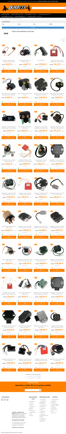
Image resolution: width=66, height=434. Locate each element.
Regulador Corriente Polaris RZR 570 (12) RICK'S (57, 360)
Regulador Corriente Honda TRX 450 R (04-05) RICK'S (9, 326)
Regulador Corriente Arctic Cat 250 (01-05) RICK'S (9, 360)
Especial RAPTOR (30, 408)
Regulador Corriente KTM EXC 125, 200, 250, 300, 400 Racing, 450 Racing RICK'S (41, 228)
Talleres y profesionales (53, 407)
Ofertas (30, 404)
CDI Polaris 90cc (41, 60)
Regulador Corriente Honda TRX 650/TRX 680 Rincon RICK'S (57, 227)
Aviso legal (42, 399)
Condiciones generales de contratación (42, 402)
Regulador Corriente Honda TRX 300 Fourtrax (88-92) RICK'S (57, 260)
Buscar (33, 27)
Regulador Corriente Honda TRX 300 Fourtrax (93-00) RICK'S (9, 194)
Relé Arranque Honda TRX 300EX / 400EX (25, 61)
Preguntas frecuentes (53, 401)
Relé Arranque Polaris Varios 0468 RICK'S (25, 293)
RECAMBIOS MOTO (7, 16)
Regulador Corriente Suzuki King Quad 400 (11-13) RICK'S (41, 94)
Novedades (31, 401)
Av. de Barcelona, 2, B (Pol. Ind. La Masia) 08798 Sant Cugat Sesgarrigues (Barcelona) (19, 424)
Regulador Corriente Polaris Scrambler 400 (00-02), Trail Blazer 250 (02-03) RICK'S (41, 360)
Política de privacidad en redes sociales (43, 415)
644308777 (21, 427)
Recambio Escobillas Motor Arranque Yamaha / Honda (9, 61)
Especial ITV (31, 410)
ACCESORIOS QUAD (17, 14)
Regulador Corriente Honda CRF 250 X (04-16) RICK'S (57, 194)
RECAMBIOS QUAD (30, 14)
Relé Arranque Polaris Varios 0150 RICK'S (9, 260)
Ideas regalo (31, 412)
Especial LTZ (31, 406)
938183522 (14, 427)
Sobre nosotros (54, 399)
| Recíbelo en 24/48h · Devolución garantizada (23, 1)
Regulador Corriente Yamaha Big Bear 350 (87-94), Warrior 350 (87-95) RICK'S (41, 294)
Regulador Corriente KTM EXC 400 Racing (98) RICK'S (41, 194)
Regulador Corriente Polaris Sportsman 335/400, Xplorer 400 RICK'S (9, 294)
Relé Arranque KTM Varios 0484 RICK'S (25, 94)
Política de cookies (42, 409)
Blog (30, 414)
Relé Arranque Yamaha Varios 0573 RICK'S (25, 127)
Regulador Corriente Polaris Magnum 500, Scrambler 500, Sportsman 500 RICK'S (57, 62)
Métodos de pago (53, 410)
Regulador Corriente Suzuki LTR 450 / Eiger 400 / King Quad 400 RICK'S (57, 161)
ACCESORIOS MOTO (44, 14)
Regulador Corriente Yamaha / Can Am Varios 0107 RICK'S (25, 227)
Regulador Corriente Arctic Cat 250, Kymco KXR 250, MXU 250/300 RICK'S (57, 128)
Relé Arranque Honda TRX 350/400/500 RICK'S (41, 160)
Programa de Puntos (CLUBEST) (54, 404)
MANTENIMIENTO (20, 16)
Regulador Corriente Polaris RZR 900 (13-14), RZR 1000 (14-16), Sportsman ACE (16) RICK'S (25, 261)
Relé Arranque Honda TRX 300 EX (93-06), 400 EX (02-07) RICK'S (57, 95)
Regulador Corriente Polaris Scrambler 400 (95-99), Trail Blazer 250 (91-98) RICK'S (25, 194)
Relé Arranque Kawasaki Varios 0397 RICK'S (9, 227)
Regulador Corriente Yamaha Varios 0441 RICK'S (41, 260)
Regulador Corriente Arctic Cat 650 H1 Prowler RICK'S (57, 293)
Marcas (30, 415)
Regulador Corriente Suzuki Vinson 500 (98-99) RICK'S (57, 326)
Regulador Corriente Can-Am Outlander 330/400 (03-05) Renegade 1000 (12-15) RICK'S (25, 360)
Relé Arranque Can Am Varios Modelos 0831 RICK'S (8, 160)
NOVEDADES (32, 16)
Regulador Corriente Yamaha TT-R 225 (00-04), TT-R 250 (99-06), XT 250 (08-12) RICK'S (9, 128)
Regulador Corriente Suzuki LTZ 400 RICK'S (41, 326)
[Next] (63, 40)
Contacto (53, 413)
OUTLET (39, 16)
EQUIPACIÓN (5, 14)
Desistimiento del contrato (43, 406)
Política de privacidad (42, 412)
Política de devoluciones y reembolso (42, 420)
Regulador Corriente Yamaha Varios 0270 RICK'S (24, 326)
